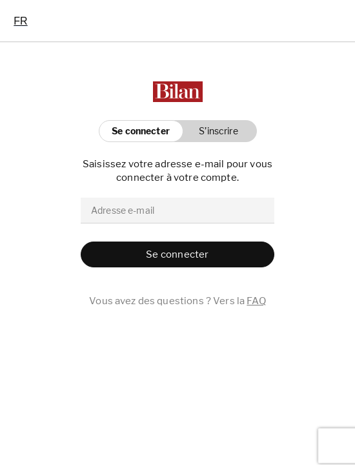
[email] (177, 210)
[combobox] (20, 20)
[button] (215, 131)
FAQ (256, 301)
